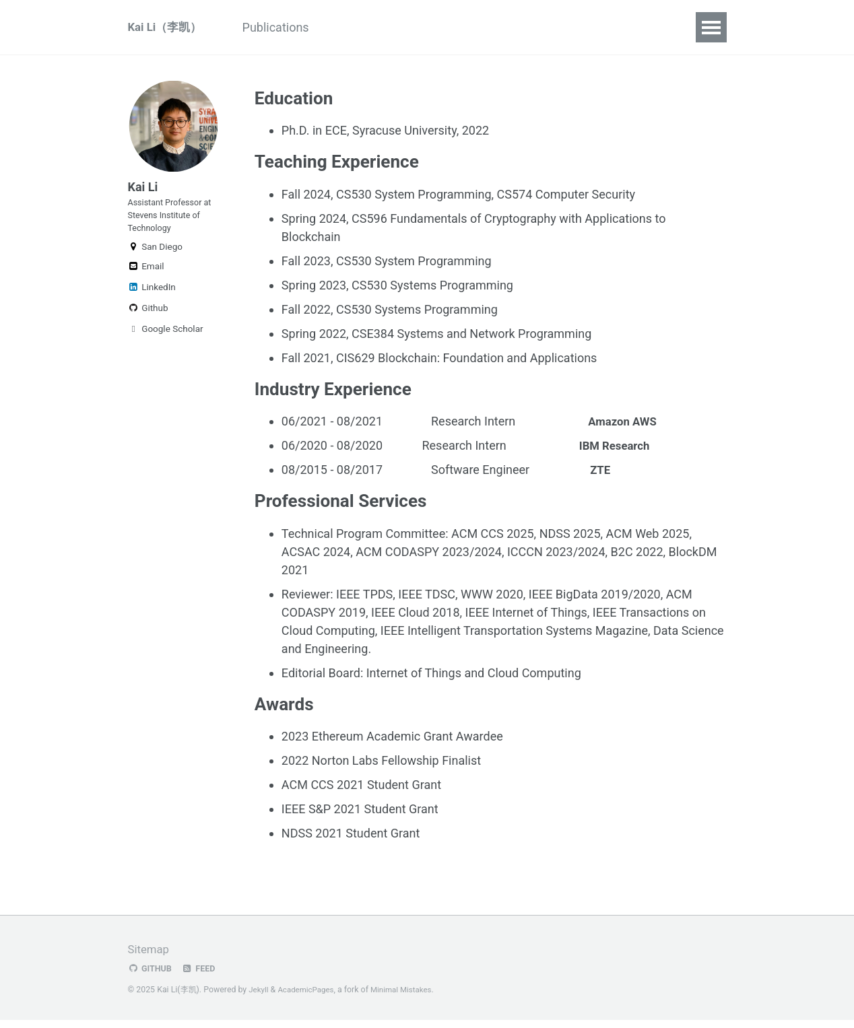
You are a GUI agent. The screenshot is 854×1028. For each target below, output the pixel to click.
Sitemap (150, 958)
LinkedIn (152, 302)
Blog (557, 27)
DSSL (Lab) (450, 27)
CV (512, 27)
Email (146, 281)
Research (371, 27)
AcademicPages (309, 997)
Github (148, 323)
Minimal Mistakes (409, 997)
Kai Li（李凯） (167, 27)
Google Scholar (165, 344)
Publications (288, 27)
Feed (202, 976)
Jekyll (259, 997)
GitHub (151, 976)
